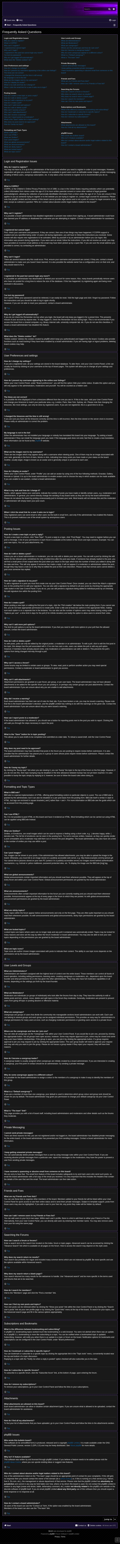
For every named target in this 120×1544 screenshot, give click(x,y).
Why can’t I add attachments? (15, 112)
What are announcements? (14, 144)
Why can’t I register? (12, 45)
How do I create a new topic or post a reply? (21, 95)
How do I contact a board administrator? (76, 145)
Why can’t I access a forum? (15, 110)
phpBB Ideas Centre (12, 1462)
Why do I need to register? (14, 41)
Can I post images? (11, 140)
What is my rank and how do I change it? (19, 85)
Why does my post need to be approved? (19, 122)
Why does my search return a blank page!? (77, 96)
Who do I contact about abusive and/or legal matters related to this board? (86, 141)
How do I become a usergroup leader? (75, 50)
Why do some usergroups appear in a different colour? (81, 53)
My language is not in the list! (15, 78)
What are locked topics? (13, 149)
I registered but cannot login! (15, 48)
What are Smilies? (11, 137)
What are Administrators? (70, 41)
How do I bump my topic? (13, 124)
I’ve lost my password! (12, 55)
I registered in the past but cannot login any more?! (23, 53)
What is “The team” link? (70, 57)
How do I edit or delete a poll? (15, 107)
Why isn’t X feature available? (72, 138)
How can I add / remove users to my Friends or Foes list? (83, 83)
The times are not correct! (14, 73)
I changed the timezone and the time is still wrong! (23, 75)
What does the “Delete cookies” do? (17, 60)
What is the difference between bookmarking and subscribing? (84, 109)
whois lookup (66, 1479)
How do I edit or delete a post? (15, 98)
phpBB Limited (74, 1443)
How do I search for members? (73, 99)
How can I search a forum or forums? (75, 92)
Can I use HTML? (11, 135)
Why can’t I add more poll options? (17, 105)
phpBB (38, 441)
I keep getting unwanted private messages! (77, 68)
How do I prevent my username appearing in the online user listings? (30, 70)
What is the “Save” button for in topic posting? (21, 119)
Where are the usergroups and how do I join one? (80, 48)
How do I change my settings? (15, 68)
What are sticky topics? (13, 147)
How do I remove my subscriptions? (74, 117)
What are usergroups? (69, 45)
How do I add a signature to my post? (18, 100)
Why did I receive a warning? (15, 115)
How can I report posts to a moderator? (19, 117)
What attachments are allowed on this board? (78, 125)
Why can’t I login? (11, 50)
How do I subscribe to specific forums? (75, 114)
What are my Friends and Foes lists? (75, 81)
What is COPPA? (10, 43)
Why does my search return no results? (76, 94)
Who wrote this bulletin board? (72, 136)
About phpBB (75, 1445)
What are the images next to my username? (20, 80)
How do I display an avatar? (14, 82)
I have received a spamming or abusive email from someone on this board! (87, 72)
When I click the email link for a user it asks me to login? (25, 87)
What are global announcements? (17, 142)
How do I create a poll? (13, 103)
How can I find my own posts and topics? (76, 101)
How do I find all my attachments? (74, 127)
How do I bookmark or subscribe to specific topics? (80, 112)
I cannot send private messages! (73, 66)
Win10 (50, 1531)
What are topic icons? (12, 152)
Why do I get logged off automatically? (18, 57)
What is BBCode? (11, 132)
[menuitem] (19, 20)
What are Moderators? (69, 43)
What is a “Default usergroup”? (73, 55)
